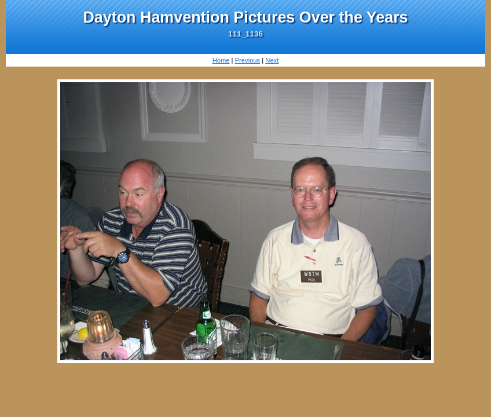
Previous (248, 60)
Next (272, 60)
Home (221, 60)
